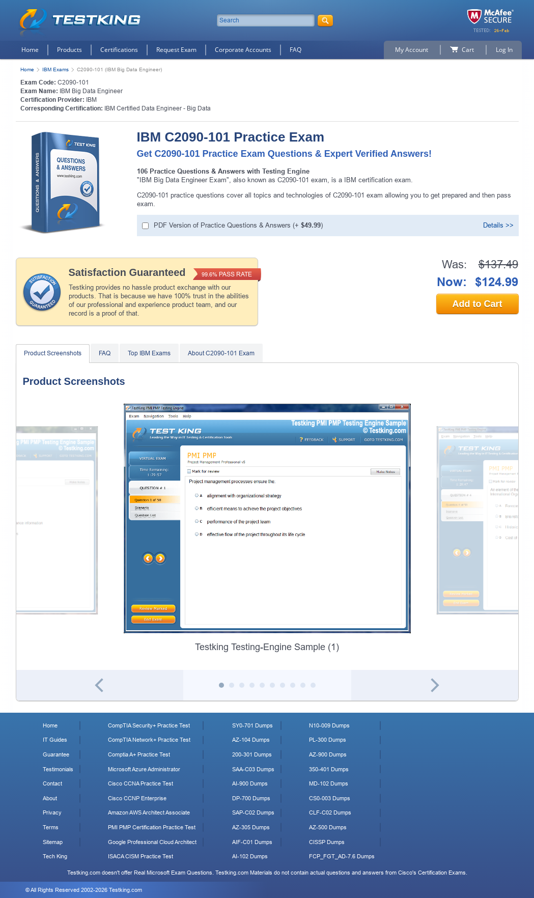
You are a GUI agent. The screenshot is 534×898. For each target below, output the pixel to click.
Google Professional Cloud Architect (152, 842)
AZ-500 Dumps (328, 827)
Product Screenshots (52, 353)
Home (30, 49)
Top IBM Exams (149, 353)
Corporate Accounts (243, 49)
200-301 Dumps (252, 754)
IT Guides (55, 740)
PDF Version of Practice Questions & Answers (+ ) (238, 225)
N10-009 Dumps (329, 725)
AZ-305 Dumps (251, 827)
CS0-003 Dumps (329, 798)
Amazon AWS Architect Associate (149, 812)
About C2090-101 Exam (221, 353)
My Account (411, 49)
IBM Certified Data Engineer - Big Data (157, 108)
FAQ (295, 49)
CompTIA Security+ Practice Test (149, 725)
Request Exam (176, 49)
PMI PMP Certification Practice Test (151, 827)
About (50, 798)
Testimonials (58, 769)
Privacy (52, 812)
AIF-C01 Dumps (252, 842)
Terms (51, 827)
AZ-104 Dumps (251, 740)
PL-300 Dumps (327, 740)
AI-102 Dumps (250, 856)
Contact (52, 783)
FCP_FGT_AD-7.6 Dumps (342, 856)
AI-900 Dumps (250, 783)
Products (69, 49)
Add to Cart (477, 304)
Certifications (119, 49)
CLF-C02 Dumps (330, 812)
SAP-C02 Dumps (253, 812)
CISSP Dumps (327, 842)
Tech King (55, 856)
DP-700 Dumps (251, 798)
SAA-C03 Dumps (253, 769)
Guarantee (56, 754)
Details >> (498, 225)
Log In (504, 49)
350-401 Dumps (329, 769)
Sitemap (53, 842)
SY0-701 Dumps (252, 725)
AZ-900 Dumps (328, 754)
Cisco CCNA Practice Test (140, 783)
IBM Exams (55, 69)
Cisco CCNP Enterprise (137, 798)
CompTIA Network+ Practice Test (149, 740)
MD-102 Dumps (328, 783)
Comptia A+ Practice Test (139, 754)
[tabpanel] (267, 529)
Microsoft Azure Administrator (144, 769)
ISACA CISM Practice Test (140, 856)
